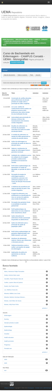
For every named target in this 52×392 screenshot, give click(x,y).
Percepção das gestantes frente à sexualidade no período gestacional (20, 204)
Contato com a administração (43, 388)
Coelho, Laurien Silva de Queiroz (13, 282)
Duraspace (31, 388)
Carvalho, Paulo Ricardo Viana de (13, 279)
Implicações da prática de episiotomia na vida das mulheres (19, 253)
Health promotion (9, 341)
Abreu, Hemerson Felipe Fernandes (14, 271)
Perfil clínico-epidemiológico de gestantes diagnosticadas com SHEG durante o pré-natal (20, 233)
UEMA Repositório (8, 39)
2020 (5, 359)
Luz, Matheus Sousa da (10, 290)
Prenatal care (8, 348)
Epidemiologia (8, 326)
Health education (9, 337)
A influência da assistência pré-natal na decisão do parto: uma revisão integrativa (20, 188)
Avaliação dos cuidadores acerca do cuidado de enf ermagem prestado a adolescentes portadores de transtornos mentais (21, 159)
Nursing (6, 319)
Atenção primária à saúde (11, 323)
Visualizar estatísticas (17, 62)
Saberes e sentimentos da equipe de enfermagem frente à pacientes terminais (20, 150)
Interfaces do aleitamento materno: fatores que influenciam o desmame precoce (21, 240)
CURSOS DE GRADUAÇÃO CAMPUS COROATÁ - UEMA (21, 41)
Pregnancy (7, 345)
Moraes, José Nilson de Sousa (12, 301)
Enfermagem (7, 315)
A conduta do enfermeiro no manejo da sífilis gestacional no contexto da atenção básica (20, 136)
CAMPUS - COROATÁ (40, 39)
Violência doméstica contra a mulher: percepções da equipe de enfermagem (20, 247)
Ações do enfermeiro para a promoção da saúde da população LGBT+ (19, 224)
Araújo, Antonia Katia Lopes (12, 275)
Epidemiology (8, 330)
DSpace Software (9, 388)
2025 (5, 363)
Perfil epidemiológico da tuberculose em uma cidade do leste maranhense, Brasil (20, 210)
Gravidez (6, 334)
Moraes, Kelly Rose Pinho (11, 304)
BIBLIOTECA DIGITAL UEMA (24, 39)
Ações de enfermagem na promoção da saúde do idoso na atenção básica (21, 143)
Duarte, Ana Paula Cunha (11, 286)
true (5, 370)
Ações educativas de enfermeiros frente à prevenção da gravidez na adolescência (20, 217)
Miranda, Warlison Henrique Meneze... (15, 297)
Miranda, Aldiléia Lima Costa (12, 293)
